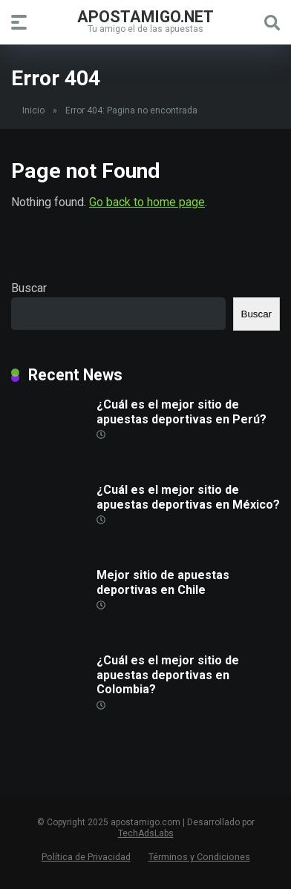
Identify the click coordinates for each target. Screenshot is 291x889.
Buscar (29, 288)
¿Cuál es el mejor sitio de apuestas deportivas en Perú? (182, 411)
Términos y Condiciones (199, 856)
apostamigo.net (145, 15)
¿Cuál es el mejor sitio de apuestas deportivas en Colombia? (168, 674)
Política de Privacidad (86, 856)
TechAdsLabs (146, 833)
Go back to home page (147, 202)
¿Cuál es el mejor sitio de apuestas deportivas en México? (188, 497)
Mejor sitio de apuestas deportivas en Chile (163, 582)
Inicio (33, 110)
